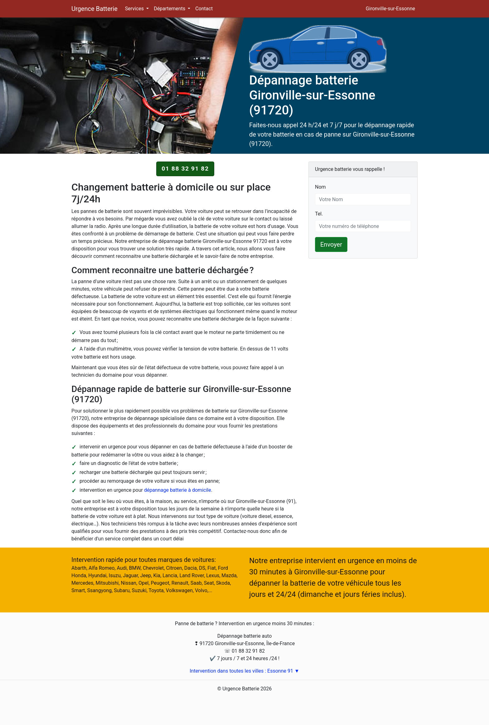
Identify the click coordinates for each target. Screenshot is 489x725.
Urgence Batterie (94, 8)
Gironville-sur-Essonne (390, 9)
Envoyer (331, 244)
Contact (204, 9)
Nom (320, 186)
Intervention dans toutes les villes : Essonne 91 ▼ (244, 671)
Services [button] (135, 9)
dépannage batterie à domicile (177, 490)
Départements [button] (170, 9)
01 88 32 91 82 (185, 168)
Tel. (319, 213)
